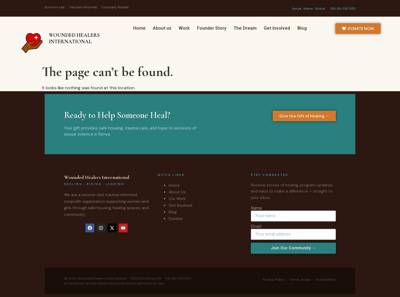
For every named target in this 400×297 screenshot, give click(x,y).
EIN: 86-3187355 (343, 9)
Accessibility (326, 279)
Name (256, 208)
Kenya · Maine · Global (308, 9)
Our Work (177, 198)
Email (256, 226)
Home (139, 28)
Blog (302, 28)
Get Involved (277, 28)
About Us (177, 191)
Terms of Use (300, 279)
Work (184, 28)
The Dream (245, 28)
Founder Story (211, 28)
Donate (176, 218)
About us (162, 28)
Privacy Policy (273, 279)
